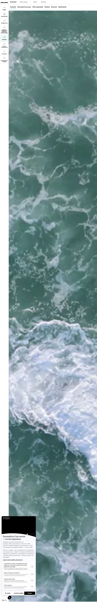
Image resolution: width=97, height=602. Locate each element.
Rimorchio (54, 7)
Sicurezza (43, 2)
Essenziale (13, 7)
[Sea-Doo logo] (4, 2)
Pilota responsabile (37, 7)
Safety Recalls (62, 7)
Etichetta (47, 7)
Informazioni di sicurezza (24, 7)
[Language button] (4, 600)
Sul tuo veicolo (23, 2)
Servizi (35, 2)
